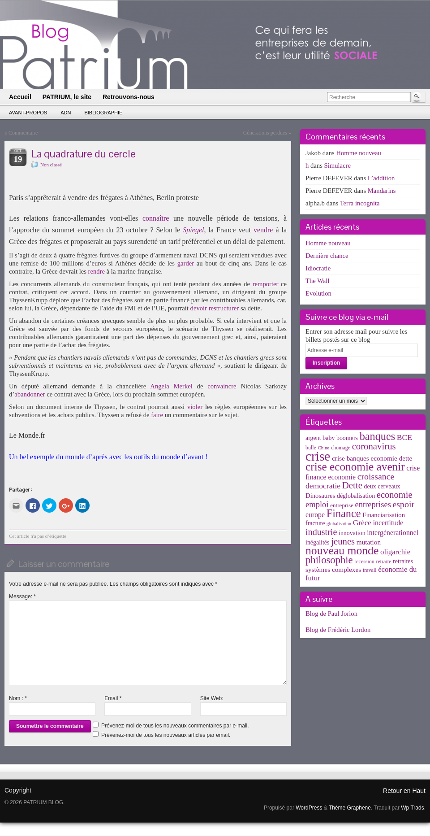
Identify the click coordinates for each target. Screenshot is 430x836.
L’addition (381, 178)
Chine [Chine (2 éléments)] (323, 447)
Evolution (318, 293)
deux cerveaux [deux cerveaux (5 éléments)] (382, 486)
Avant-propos (28, 112)
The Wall (317, 280)
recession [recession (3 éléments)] (364, 561)
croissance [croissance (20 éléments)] (376, 476)
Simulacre (337, 165)
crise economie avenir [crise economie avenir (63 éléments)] (355, 466)
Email (112, 698)
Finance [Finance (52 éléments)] (344, 513)
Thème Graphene (350, 808)
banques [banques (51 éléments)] (378, 436)
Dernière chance (326, 255)
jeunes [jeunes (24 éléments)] (343, 541)
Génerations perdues (265, 133)
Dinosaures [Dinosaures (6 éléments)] (320, 495)
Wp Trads (412, 808)
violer (194, 406)
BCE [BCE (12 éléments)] (404, 437)
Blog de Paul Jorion (331, 613)
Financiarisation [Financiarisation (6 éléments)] (383, 514)
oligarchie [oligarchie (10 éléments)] (395, 552)
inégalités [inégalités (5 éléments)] (317, 542)
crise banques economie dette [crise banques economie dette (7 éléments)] (372, 458)
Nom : (18, 698)
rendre (96, 271)
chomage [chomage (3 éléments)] (340, 447)
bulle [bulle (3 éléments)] (310, 447)
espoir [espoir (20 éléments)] (404, 504)
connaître (155, 218)
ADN (65, 112)
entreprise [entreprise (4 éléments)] (341, 505)
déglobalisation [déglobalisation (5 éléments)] (356, 495)
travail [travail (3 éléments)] (370, 570)
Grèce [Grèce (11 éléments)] (362, 522)
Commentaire (23, 133)
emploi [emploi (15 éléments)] (317, 504)
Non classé (51, 164)
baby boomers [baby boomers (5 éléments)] (340, 438)
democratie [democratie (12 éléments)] (322, 485)
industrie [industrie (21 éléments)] (321, 532)
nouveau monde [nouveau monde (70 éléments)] (341, 550)
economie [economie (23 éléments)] (395, 495)
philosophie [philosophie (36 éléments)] (329, 560)
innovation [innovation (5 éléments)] (352, 533)
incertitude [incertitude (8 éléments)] (388, 523)
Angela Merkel (171, 386)
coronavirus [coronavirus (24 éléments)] (374, 446)
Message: (22, 596)
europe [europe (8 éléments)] (315, 514)
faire (157, 414)
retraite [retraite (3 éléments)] (383, 561)
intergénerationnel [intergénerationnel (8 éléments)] (392, 532)
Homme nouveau (358, 153)
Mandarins (382, 190)
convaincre (221, 386)
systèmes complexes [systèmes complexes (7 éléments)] (333, 569)
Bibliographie (103, 112)
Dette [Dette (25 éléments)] (352, 485)
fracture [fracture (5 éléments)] (315, 523)
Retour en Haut (404, 790)
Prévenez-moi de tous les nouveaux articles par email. (165, 735)
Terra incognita (360, 203)
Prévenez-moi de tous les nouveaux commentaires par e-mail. (175, 726)
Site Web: (212, 698)
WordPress (309, 808)
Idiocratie (318, 268)
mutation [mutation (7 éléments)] (369, 542)
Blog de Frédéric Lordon (337, 629)
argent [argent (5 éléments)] (313, 438)
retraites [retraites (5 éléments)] (403, 561)
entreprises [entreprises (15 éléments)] (373, 504)
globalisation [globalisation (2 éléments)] (339, 523)
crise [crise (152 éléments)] (317, 456)
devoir (198, 308)
